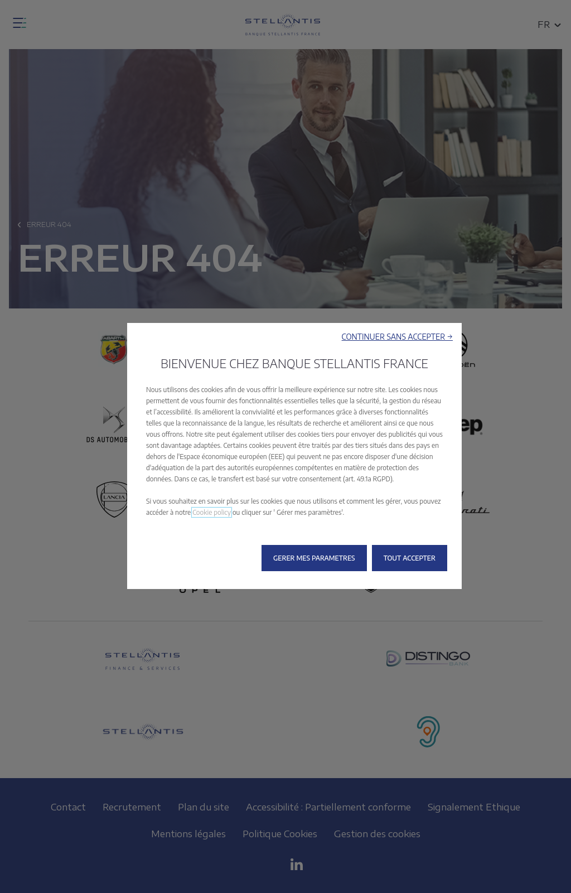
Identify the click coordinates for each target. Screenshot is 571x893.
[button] (397, 336)
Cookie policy (211, 512)
